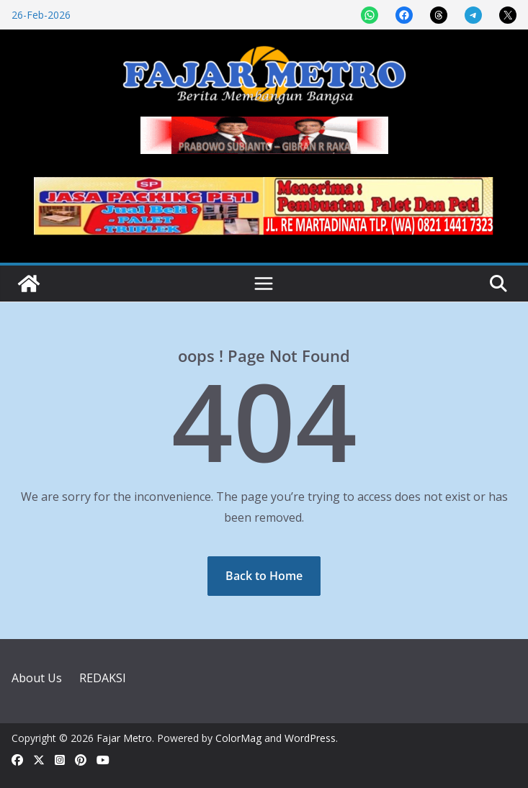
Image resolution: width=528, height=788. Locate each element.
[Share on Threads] (438, 15)
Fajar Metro (124, 738)
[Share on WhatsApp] (369, 15)
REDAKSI (102, 678)
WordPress (310, 738)
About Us (37, 678)
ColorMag (238, 738)
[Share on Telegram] (473, 15)
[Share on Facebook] (404, 15)
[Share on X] (507, 15)
